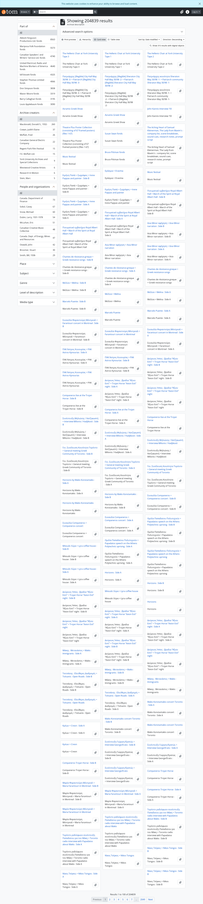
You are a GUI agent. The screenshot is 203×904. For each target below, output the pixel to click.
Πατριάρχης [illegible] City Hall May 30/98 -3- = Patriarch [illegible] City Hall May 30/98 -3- (80, 79)
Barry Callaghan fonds (37, 99)
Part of (24, 26)
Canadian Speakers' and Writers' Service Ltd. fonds (37, 56)
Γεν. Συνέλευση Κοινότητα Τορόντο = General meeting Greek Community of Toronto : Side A (122, 464)
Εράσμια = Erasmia (114, 170)
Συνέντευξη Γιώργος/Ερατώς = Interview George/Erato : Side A (162, 746)
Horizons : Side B (155, 583)
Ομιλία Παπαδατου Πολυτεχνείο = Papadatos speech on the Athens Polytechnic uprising (164, 553)
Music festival (69, 156)
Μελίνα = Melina (113, 294)
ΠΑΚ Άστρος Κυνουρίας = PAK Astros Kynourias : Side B (119, 359)
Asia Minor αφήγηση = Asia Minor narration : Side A (163, 248)
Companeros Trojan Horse (160, 770)
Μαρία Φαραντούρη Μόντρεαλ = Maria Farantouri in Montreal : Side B (80, 784)
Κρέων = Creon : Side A (74, 725)
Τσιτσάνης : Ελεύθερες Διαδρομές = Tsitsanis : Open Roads (80, 701)
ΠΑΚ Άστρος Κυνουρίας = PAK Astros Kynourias (77, 374)
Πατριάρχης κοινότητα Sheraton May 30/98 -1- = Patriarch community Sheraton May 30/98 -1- (165, 79)
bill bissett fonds (37, 75)
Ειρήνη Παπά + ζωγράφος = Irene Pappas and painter (121, 191)
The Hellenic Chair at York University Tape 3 (80, 55)
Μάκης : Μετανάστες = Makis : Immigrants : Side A (77, 652)
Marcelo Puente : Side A (158, 310)
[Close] (200, 3)
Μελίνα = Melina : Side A (159, 292)
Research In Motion (37, 173)
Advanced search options (78, 31)
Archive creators (29, 112)
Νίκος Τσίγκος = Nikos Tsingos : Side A (80, 875)
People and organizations (35, 186)
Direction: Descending (173, 39)
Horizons (151, 601)
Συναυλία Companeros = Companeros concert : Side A (119, 519)
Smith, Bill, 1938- (37, 256)
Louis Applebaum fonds (37, 105)
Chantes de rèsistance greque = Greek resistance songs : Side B (78, 258)
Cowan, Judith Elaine (37, 130)
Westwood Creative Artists (37, 168)
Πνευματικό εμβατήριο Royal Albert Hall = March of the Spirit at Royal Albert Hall (80, 230)
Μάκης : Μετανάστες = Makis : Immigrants (161, 680)
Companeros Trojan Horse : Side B (79, 762)
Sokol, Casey (37, 207)
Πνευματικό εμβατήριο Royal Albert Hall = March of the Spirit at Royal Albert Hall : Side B (164, 193)
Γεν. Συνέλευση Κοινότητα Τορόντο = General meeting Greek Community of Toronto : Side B (80, 450)
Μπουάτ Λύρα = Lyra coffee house (121, 591)
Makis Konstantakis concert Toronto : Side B (122, 720)
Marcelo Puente (112, 312)
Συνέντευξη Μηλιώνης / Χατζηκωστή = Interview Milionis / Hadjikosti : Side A (123, 435)
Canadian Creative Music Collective (37, 229)
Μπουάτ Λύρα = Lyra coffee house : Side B (80, 547)
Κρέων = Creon (70, 744)
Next (150, 899)
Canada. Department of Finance (37, 200)
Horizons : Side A (113, 572)
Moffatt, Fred (37, 135)
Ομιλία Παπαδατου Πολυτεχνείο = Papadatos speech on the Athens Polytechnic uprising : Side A (122, 543)
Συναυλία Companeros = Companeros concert (75, 524)
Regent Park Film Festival (37, 149)
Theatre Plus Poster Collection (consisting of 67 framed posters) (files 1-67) (79, 130)
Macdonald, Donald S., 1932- (37, 125)
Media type (26, 302)
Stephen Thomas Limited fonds (37, 81)
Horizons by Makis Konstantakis (78, 503)
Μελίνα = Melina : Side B (74, 282)
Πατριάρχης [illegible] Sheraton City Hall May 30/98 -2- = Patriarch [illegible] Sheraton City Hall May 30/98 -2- (122, 81)
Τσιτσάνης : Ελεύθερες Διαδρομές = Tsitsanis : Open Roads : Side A (122, 694)
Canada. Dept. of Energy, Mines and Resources (37, 238)
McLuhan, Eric (37, 223)
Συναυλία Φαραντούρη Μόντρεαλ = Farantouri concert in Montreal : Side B (80, 323)
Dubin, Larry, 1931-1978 (37, 218)
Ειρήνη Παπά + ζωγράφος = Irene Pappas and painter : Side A (79, 203)
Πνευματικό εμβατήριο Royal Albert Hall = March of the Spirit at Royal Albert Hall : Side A (122, 215)
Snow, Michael (37, 212)
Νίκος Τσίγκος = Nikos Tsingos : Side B (164, 850)
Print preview (68, 39)
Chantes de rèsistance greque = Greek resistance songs (162, 271)
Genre (23, 283)
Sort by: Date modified (148, 39)
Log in (195, 12)
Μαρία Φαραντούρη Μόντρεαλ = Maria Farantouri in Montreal (79, 810)
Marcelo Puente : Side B (74, 301)
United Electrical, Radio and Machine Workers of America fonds (37, 66)
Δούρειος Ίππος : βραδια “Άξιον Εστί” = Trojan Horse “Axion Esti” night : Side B (163, 361)
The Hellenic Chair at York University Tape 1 (122, 55)
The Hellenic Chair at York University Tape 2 (165, 55)
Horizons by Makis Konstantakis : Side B (121, 496)
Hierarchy (85, 39)
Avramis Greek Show (73, 108)
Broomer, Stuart (37, 250)
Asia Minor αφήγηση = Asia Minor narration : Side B (163, 225)
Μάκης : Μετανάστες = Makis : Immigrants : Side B (119, 671)
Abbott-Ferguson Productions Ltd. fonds (37, 39)
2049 (142, 899)
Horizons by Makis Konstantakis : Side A (79, 481)
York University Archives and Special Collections (37, 161)
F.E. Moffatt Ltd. (37, 154)
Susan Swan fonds (114, 133)
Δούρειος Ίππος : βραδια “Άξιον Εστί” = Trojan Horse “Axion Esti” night (163, 390)
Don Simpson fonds (37, 89)
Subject (24, 273)
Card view (100, 39)
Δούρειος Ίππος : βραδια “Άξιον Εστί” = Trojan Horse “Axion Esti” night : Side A (120, 383)
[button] (182, 12)
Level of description (31, 292)
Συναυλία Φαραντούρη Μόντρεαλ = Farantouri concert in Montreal (122, 333)
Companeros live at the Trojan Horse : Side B (77, 397)
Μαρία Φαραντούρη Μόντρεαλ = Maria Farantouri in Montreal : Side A (123, 792)
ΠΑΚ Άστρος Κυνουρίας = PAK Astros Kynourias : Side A (77, 351)
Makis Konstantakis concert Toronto (165, 724)
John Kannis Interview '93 (159, 108)
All (21, 32)
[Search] (66, 12)
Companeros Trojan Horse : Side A (164, 789)
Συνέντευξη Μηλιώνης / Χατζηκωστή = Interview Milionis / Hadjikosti (165, 442)
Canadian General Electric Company (37, 142)
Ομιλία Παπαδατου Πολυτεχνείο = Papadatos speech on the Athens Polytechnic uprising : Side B (164, 521)
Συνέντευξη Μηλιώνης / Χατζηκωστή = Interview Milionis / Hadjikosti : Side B (80, 421)
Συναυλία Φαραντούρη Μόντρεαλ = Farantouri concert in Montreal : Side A (165, 332)
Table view (114, 39)
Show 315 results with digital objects (167, 45)
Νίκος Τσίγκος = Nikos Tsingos (119, 855)
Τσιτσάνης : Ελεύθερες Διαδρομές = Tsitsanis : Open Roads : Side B (80, 675)
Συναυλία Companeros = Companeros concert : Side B (161, 497)
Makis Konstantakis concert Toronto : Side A (165, 703)
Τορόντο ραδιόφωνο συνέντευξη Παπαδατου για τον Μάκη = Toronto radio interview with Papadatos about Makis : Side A (80, 840)
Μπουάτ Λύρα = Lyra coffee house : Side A (80, 570)
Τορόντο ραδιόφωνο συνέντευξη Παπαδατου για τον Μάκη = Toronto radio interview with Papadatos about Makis (122, 822)
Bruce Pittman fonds (115, 152)
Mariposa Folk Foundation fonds (37, 48)
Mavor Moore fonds (37, 94)
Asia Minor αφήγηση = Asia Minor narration (121, 246)
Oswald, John (37, 245)
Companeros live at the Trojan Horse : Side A (119, 411)
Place (23, 264)
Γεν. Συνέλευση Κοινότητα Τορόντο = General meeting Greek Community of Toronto (164, 469)
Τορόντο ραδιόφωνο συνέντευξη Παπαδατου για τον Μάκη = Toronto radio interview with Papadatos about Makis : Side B (165, 814)
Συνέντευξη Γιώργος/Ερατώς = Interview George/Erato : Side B (120, 743)
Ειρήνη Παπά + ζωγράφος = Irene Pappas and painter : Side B (79, 177)
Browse (24, 12)
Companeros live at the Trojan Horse (162, 419)
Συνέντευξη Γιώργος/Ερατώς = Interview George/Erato (120, 769)
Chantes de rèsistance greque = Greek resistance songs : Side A (120, 269)
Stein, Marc (37, 179)
